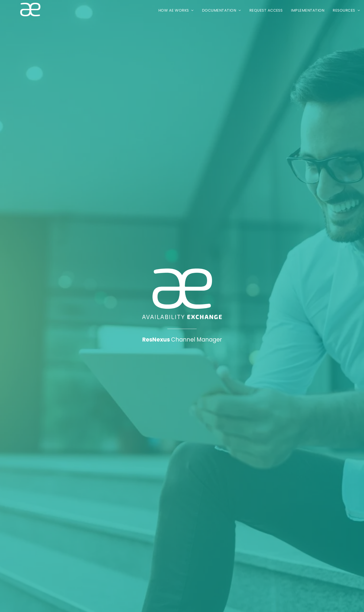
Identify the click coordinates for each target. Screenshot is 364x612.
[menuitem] (176, 10)
